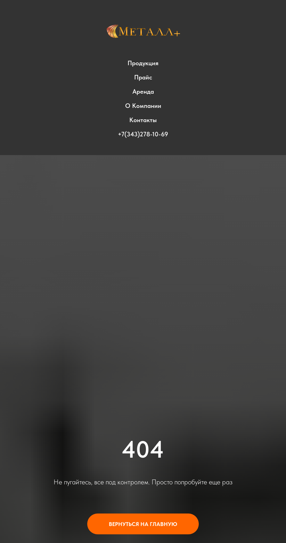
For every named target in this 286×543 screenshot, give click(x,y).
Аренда (143, 91)
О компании (143, 105)
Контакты (143, 120)
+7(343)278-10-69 (143, 134)
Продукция (143, 63)
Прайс (143, 77)
